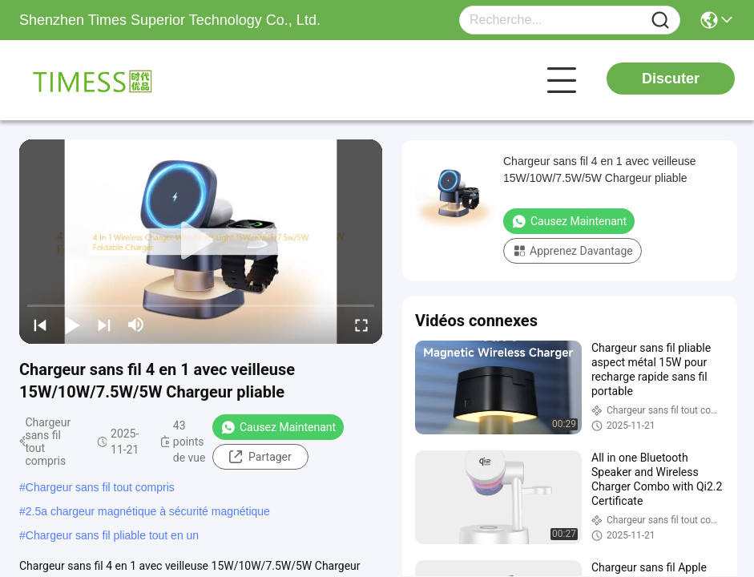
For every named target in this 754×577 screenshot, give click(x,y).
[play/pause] (72, 325)
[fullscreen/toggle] (361, 325)
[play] (201, 241)
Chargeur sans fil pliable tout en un (112, 535)
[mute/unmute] (136, 325)
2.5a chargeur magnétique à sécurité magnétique (148, 511)
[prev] (40, 325)
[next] (104, 325)
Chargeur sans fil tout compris (100, 487)
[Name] (660, 20)
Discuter (671, 79)
